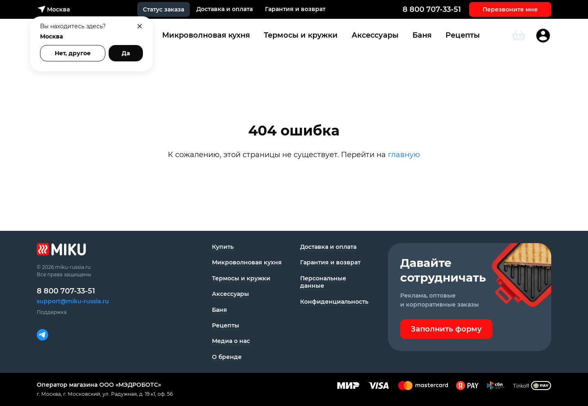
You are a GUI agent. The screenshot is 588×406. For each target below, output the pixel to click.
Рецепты (462, 35)
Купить (223, 246)
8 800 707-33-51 (432, 9)
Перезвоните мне (510, 9)
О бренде (227, 357)
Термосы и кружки (301, 35)
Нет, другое (73, 53)
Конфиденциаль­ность (334, 301)
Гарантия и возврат (295, 9)
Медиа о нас (231, 341)
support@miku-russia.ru (73, 301)
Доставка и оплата (224, 9)
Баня (422, 35)
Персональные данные (323, 282)
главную (404, 154)
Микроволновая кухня (206, 35)
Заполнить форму (446, 329)
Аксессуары (375, 35)
